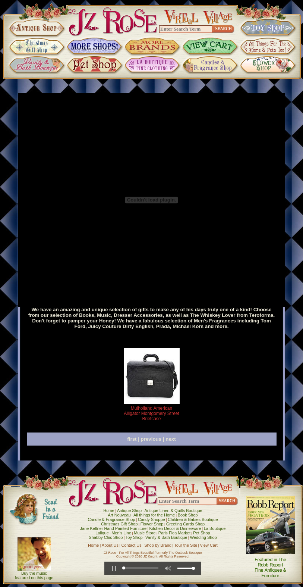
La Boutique (215, 528)
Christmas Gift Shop (119, 524)
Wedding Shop (203, 537)
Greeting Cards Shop (185, 524)
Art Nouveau (119, 515)
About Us (110, 545)
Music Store (144, 533)
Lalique (101, 533)
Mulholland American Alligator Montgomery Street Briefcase (151, 413)
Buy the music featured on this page (34, 575)
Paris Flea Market (174, 533)
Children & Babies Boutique (193, 519)
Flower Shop (152, 524)
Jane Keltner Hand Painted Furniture (113, 528)
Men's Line (121, 533)
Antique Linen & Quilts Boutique (173, 510)
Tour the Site (185, 545)
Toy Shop (134, 537)
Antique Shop (129, 510)
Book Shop (188, 515)
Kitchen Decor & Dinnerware (175, 528)
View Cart (208, 545)
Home (108, 510)
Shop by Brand (157, 545)
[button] (114, 568)
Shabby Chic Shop (106, 537)
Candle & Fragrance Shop (111, 519)
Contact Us (131, 545)
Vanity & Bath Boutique (166, 537)
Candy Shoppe (151, 519)
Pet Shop (201, 533)
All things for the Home (154, 515)
